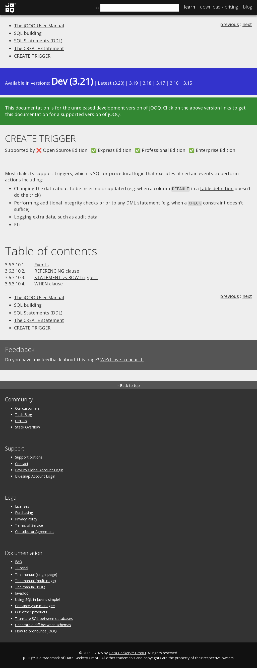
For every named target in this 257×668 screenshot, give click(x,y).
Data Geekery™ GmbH (127, 652)
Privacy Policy (26, 518)
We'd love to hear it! (122, 359)
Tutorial (21, 567)
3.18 (147, 83)
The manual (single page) (36, 573)
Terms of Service (29, 524)
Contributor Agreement (34, 530)
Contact (21, 463)
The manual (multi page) (35, 580)
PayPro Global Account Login (39, 469)
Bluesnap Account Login (35, 475)
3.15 (187, 83)
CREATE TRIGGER (32, 56)
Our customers (27, 407)
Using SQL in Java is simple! (37, 598)
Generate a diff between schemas (43, 624)
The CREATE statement (39, 48)
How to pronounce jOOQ (36, 630)
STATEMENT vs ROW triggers (66, 277)
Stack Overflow (27, 426)
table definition (216, 188)
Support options (28, 456)
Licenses (22, 505)
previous (229, 24)
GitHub (21, 420)
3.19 (133, 83)
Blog (247, 7)
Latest (105, 83)
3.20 (118, 83)
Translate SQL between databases (44, 617)
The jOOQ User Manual (39, 26)
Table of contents (51, 250)
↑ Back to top (128, 384)
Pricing (219, 7)
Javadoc (21, 592)
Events (41, 264)
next (247, 24)
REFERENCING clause (56, 270)
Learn (189, 7)
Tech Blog (23, 413)
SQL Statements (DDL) (38, 41)
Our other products (31, 611)
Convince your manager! (35, 605)
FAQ (18, 561)
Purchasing (24, 511)
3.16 (174, 83)
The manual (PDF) (30, 586)
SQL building (28, 33)
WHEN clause (48, 283)
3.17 (160, 83)
